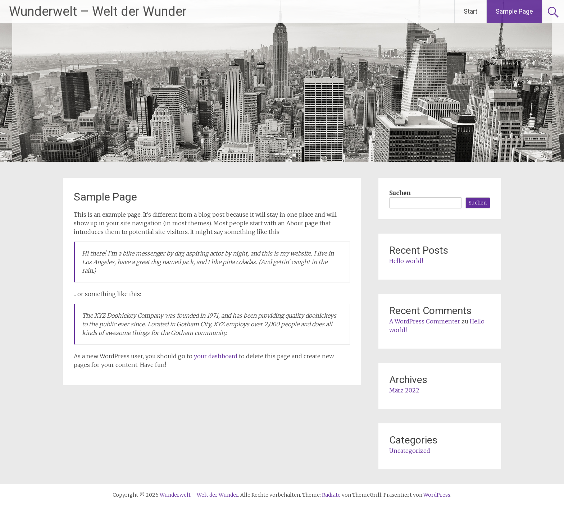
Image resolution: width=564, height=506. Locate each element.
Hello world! (406, 260)
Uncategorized (409, 450)
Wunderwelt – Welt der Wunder (98, 11)
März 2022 (404, 390)
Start (470, 11)
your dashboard (215, 356)
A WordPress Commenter (424, 321)
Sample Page (514, 11)
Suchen (399, 193)
